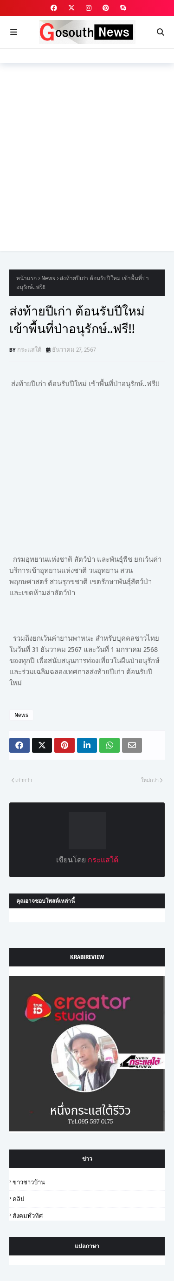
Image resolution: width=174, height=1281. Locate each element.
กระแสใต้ (29, 349)
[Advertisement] (87, 164)
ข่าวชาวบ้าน (29, 1182)
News (48, 278)
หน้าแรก (26, 278)
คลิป (18, 1199)
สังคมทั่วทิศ (28, 1215)
